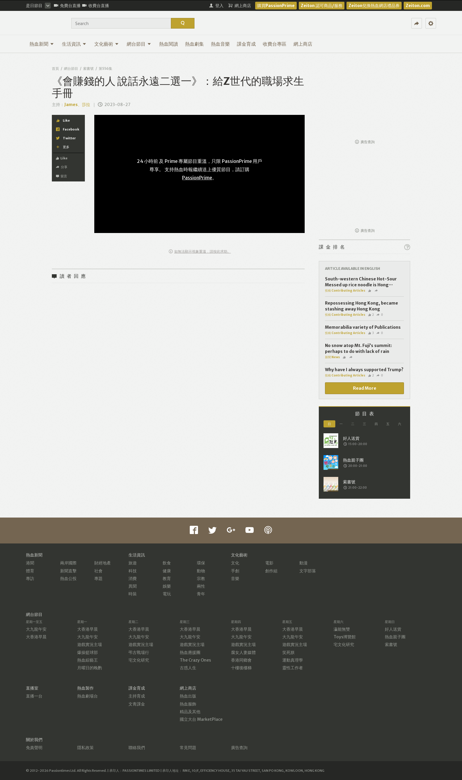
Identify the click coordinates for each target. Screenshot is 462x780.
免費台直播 (67, 5)
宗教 (201, 578)
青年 (201, 593)
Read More (364, 388)
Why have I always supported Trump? (364, 369)
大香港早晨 (36, 636)
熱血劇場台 (87, 696)
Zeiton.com (418, 5)
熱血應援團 (190, 652)
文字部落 (307, 571)
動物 (201, 571)
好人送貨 (393, 629)
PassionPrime (197, 178)
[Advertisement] (364, 99)
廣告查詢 (365, 142)
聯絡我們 (136, 747)
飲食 (167, 563)
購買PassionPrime (276, 5)
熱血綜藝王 (87, 660)
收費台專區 (274, 44)
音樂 (235, 578)
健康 (167, 571)
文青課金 (136, 704)
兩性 (201, 586)
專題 (98, 578)
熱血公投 (68, 578)
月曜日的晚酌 (89, 667)
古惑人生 (188, 667)
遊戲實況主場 (89, 644)
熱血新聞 (41, 44)
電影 (269, 563)
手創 (235, 571)
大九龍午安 (36, 629)
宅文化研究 (138, 660)
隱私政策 (85, 747)
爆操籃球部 (87, 652)
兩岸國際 (68, 563)
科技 (132, 571)
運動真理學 (292, 660)
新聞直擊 (68, 571)
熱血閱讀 (168, 44)
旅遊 (132, 563)
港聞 (30, 563)
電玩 (167, 593)
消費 (132, 578)
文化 (235, 563)
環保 (201, 563)
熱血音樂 (220, 44)
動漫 (303, 563)
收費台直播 (95, 5)
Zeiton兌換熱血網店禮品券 (374, 5)
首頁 (55, 68)
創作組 (271, 571)
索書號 (88, 68)
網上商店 (302, 44)
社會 (98, 571)
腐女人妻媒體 (243, 652)
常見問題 (188, 747)
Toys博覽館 (345, 636)
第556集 (105, 68)
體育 (30, 571)
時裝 (132, 593)
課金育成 (246, 44)
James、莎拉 (77, 104)
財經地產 (102, 563)
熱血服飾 (188, 704)
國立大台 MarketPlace (201, 719)
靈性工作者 (292, 667)
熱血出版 (188, 696)
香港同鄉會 (241, 660)
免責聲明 (34, 747)
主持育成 (136, 696)
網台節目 (139, 44)
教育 (167, 578)
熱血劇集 (194, 44)
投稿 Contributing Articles (345, 290)
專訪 (30, 578)
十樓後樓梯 (241, 667)
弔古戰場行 (138, 652)
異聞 (132, 586)
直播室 (32, 688)
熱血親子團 (395, 636)
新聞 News (332, 357)
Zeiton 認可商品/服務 (321, 5)
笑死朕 (288, 652)
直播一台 (34, 696)
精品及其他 (190, 711)
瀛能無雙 (342, 629)
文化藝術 (106, 44)
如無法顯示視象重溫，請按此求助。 (200, 251)
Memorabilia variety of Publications (363, 327)
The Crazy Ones (195, 660)
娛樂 (167, 586)
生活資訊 (74, 44)
